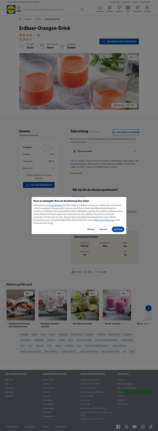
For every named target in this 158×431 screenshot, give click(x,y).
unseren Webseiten (55, 205)
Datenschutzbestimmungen (104, 220)
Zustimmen (118, 229)
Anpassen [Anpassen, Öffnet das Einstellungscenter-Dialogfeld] (103, 229)
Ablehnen (91, 229)
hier (51, 223)
